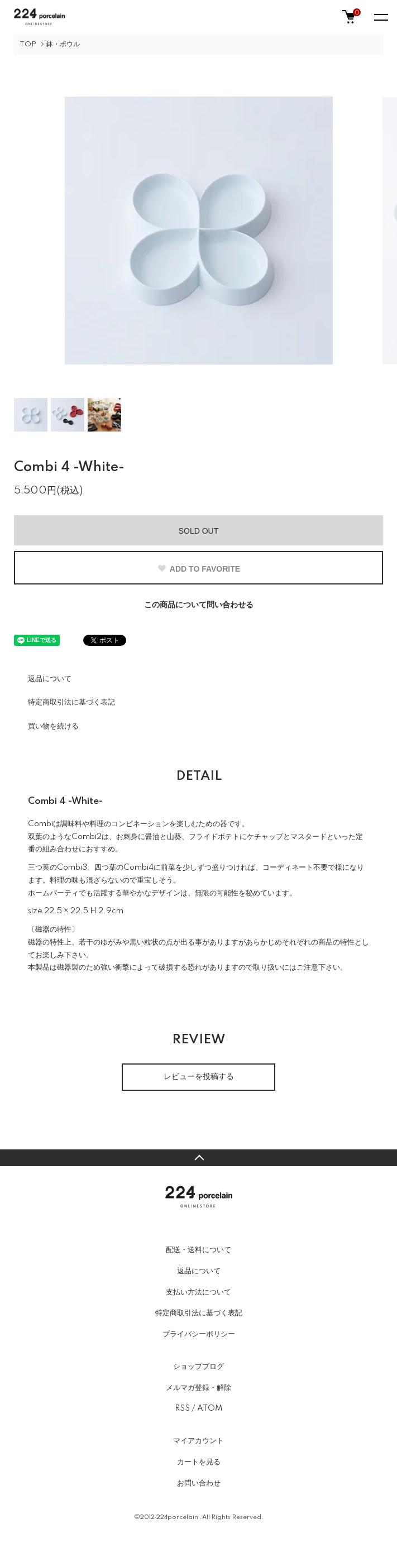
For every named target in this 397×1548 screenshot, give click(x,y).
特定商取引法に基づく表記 (71, 702)
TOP (28, 44)
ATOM (209, 1408)
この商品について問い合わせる (198, 605)
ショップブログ (198, 1366)
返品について (49, 679)
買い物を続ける (53, 726)
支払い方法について (198, 1292)
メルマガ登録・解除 (198, 1388)
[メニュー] (380, 16)
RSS (182, 1408)
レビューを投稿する (199, 1076)
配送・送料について (198, 1250)
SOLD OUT (199, 530)
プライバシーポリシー (198, 1334)
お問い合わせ (199, 1483)
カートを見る (199, 1462)
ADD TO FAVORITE (198, 568)
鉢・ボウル (63, 44)
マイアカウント (198, 1441)
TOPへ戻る (198, 1157)
